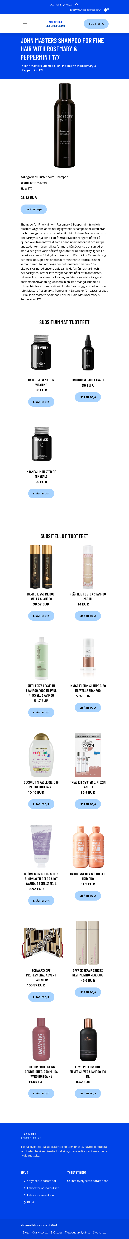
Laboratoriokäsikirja (40, 1195)
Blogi (30, 1202)
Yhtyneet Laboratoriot (41, 1181)
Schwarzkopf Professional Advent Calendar (41, 975)
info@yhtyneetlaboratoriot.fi (85, 9)
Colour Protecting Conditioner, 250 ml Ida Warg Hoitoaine (41, 1071)
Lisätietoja (34, 209)
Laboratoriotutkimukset (43, 1188)
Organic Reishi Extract (87, 380)
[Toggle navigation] (25, 23)
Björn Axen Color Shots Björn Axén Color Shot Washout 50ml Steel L (41, 878)
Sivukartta (99, 1232)
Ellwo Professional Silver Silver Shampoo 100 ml (88, 1071)
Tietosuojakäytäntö (77, 1232)
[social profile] (76, 4)
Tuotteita (96, 23)
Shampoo (62, 177)
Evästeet (56, 1232)
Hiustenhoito (45, 177)
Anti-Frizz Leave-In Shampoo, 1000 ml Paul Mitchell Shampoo (41, 690)
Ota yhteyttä (40, 1232)
